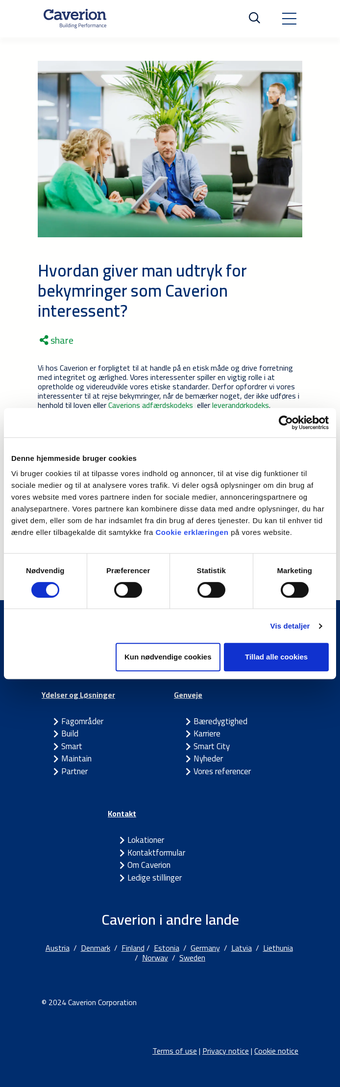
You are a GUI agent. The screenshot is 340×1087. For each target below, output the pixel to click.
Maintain (76, 758)
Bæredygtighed (220, 721)
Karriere (207, 733)
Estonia (166, 947)
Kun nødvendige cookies (168, 657)
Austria (58, 947)
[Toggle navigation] (289, 18)
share (56, 340)
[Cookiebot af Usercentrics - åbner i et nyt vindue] (286, 422)
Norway (155, 957)
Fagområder (82, 721)
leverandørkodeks (240, 405)
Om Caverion (148, 865)
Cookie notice (276, 1050)
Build (69, 733)
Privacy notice (225, 1050)
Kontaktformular (156, 852)
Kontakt (122, 813)
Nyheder (208, 758)
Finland (133, 947)
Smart (71, 746)
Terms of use (174, 1050)
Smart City (212, 746)
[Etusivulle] (75, 18)
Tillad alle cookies (276, 657)
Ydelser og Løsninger (78, 694)
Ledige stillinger (154, 877)
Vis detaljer (290, 626)
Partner (74, 771)
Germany (205, 947)
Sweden (192, 957)
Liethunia (278, 947)
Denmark (95, 947)
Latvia (241, 947)
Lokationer (145, 840)
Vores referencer (222, 771)
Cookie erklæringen (193, 532)
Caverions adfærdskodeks (151, 405)
